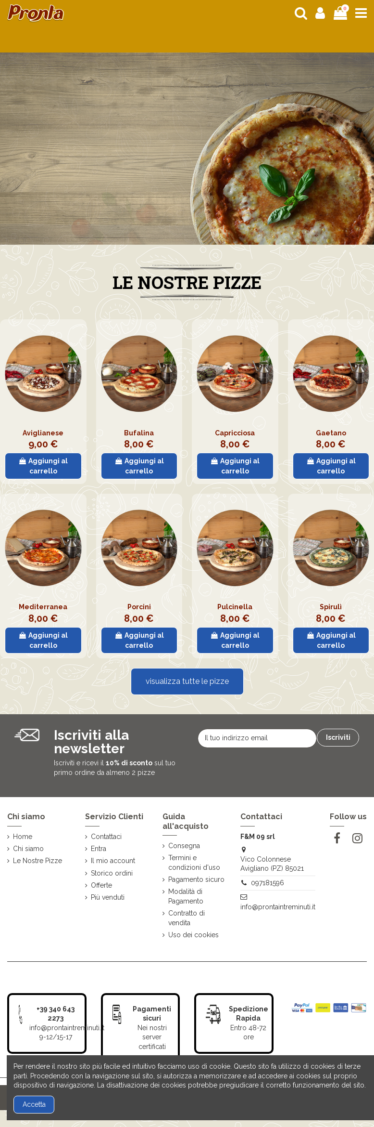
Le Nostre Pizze (37, 861)
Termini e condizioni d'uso (194, 862)
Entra (98, 848)
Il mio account (113, 861)
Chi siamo (28, 848)
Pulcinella (234, 607)
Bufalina (139, 433)
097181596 (267, 883)
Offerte (101, 885)
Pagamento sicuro (196, 879)
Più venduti (108, 897)
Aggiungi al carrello (43, 466)
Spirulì (331, 607)
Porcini (139, 607)
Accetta (34, 1104)
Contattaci (106, 836)
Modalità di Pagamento (185, 896)
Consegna (184, 846)
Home (22, 836)
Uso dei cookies (193, 935)
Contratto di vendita (186, 918)
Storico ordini (112, 873)
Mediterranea (43, 607)
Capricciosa (235, 433)
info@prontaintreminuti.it (277, 907)
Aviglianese (43, 433)
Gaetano (331, 433)
